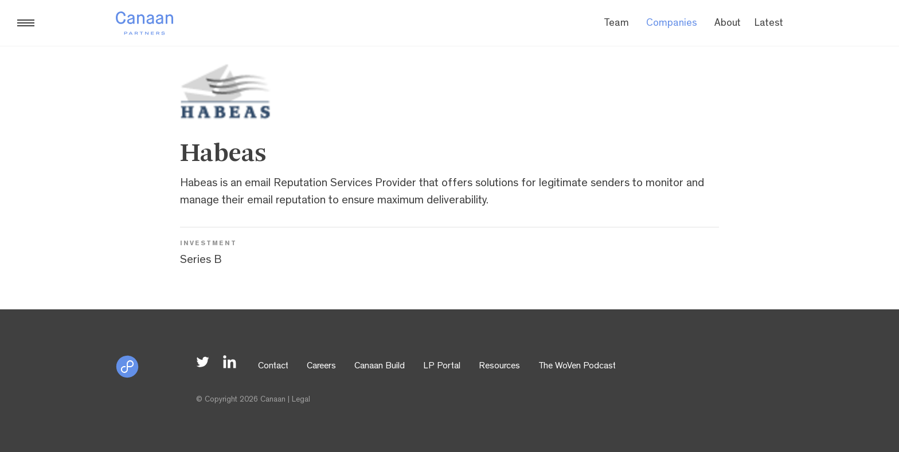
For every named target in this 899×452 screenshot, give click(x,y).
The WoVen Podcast (577, 366)
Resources (499, 366)
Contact (273, 366)
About (727, 24)
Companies (671, 24)
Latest (769, 24)
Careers (321, 366)
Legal (301, 400)
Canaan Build (379, 366)
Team (616, 24)
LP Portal (441, 366)
